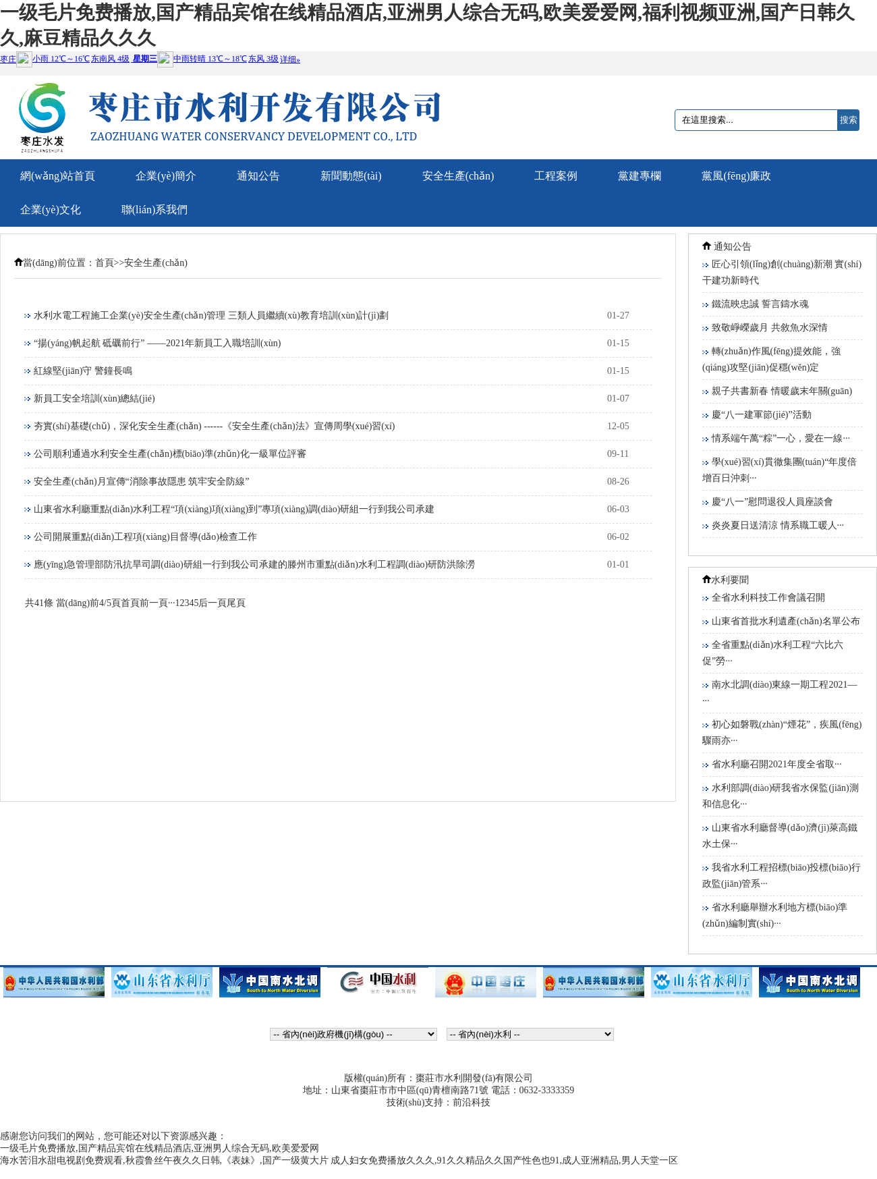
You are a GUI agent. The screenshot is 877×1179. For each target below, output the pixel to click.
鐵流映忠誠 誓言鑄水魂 (760, 304)
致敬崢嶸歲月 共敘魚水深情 (770, 328)
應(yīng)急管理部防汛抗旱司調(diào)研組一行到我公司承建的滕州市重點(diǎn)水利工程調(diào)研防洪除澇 (254, 564)
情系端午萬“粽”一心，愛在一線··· (781, 438)
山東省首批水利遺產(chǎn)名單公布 (786, 621)
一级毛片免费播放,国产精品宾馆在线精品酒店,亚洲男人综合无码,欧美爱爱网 (159, 1148)
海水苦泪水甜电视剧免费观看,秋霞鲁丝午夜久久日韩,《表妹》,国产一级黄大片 (164, 1160)
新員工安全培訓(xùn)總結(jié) (94, 398)
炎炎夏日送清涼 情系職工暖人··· (778, 525)
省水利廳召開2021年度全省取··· (777, 764)
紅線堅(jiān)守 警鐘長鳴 (83, 371)
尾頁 (236, 603)
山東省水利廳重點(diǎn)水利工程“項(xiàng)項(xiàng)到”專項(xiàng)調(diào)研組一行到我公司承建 (234, 509)
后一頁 (212, 603)
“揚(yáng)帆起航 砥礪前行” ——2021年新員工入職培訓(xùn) (157, 343)
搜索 (848, 120)
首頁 (104, 263)
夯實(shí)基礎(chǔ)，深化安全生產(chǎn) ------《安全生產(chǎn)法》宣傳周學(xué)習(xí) (214, 426)
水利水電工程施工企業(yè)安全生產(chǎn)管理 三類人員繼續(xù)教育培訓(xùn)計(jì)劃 (211, 315)
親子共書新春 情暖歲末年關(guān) (782, 391)
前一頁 (154, 603)
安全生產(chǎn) (156, 263)
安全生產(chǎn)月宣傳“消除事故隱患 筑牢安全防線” (141, 481)
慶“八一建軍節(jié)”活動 (762, 415)
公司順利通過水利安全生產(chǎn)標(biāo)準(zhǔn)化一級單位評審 (170, 454)
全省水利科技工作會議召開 (768, 598)
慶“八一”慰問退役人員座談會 (772, 502)
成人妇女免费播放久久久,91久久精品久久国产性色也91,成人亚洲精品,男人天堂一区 (504, 1160)
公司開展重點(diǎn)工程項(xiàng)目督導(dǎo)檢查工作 (145, 537)
